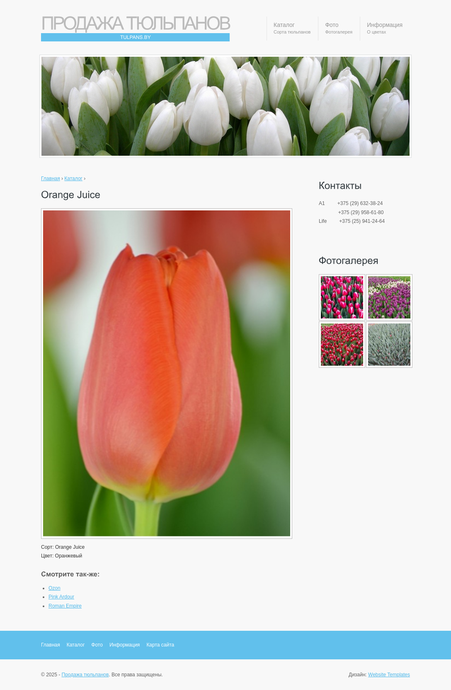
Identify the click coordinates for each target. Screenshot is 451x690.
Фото (338, 29)
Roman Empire (65, 606)
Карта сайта (160, 645)
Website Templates (389, 675)
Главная (50, 178)
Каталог (292, 29)
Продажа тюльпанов (85, 675)
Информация (385, 29)
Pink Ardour (61, 597)
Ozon (54, 588)
